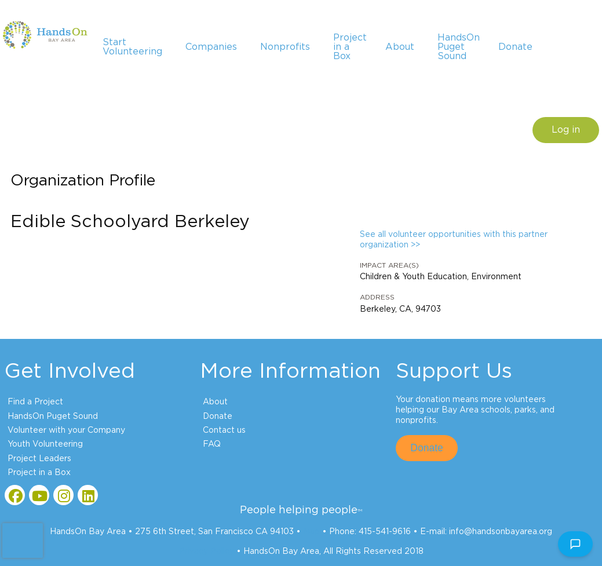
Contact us (224, 430)
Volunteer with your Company (66, 430)
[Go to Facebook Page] (15, 495)
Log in (566, 129)
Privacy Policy (206, 551)
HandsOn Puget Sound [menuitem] (458, 47)
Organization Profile (82, 180)
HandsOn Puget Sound (53, 416)
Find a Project (35, 402)
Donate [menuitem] (515, 47)
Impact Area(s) (389, 265)
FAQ (212, 444)
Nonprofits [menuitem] (285, 47)
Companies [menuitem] (211, 47)
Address (377, 297)
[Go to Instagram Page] (63, 495)
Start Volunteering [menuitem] (132, 47)
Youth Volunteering (45, 444)
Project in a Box (39, 473)
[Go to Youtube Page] (39, 495)
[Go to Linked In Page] (88, 495)
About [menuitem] (399, 47)
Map (311, 532)
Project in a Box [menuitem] (350, 47)
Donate (217, 416)
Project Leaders (39, 459)
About (215, 402)
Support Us (454, 371)
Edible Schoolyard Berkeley (130, 222)
